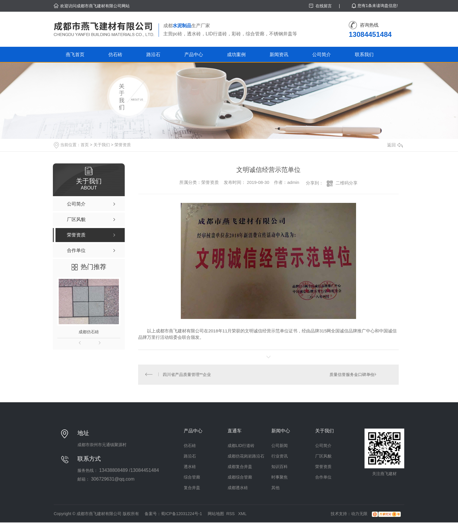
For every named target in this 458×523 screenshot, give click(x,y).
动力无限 (359, 514)
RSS (231, 514)
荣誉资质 (122, 144)
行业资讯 (279, 456)
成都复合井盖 (240, 467)
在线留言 (323, 6)
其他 (275, 488)
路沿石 (153, 54)
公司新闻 (279, 446)
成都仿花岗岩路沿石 (246, 456)
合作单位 (323, 477)
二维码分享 (347, 182)
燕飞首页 (75, 54)
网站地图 (216, 514)
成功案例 (236, 54)
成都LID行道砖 (241, 446)
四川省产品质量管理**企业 (187, 374)
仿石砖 (115, 54)
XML (242, 514)
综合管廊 (192, 477)
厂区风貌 (323, 456)
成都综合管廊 (240, 477)
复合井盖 (192, 488)
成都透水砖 (238, 488)
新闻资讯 (279, 54)
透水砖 (190, 467)
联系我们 (364, 54)
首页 (85, 144)
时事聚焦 (279, 477)
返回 (395, 144)
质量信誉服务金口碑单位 (351, 374)
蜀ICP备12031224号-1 (181, 514)
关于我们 (101, 144)
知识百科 (279, 467)
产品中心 (193, 54)
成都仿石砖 (89, 331)
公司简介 (321, 54)
